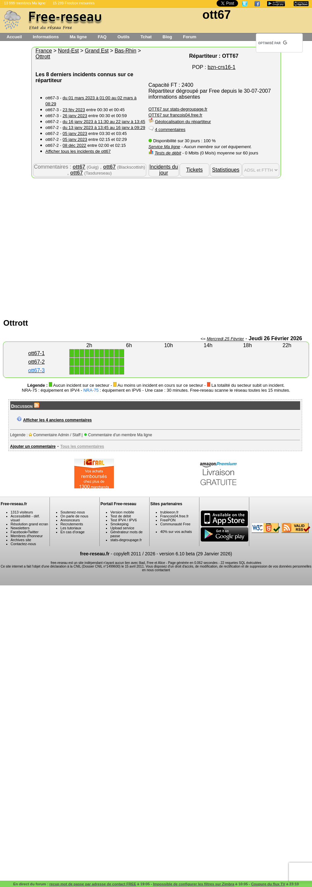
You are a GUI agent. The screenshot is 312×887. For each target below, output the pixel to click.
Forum (189, 36)
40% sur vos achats (176, 532)
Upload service (122, 528)
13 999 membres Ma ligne (25, 3)
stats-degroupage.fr (126, 540)
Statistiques (225, 170)
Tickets (194, 170)
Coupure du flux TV (268, 884)
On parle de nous (74, 516)
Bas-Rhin (125, 50)
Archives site (21, 540)
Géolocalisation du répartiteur (183, 121)
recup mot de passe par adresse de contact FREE (92, 884)
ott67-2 (36, 362)
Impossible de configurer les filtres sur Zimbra (193, 884)
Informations (46, 36)
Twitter (33, 532)
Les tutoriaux (70, 528)
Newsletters (20, 528)
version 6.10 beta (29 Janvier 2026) (195, 553)
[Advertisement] (69, 247)
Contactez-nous (23, 544)
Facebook (18, 532)
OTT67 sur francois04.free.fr (175, 115)
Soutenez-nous (72, 512)
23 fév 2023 (74, 109)
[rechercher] (272, 43)
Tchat (146, 36)
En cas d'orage (72, 532)
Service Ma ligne (164, 146)
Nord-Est (68, 50)
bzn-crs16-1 (221, 67)
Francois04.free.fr (174, 516)
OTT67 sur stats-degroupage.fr (178, 109)
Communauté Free (175, 524)
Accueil (14, 36)
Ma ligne (78, 36)
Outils (124, 36)
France (44, 50)
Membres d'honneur (27, 536)
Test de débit (120, 516)
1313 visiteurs (22, 512)
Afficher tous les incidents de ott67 (78, 151)
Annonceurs (70, 520)
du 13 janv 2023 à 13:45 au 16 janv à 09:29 (104, 127)
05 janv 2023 (75, 133)
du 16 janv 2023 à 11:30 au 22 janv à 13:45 (104, 121)
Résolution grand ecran (29, 524)
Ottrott (43, 56)
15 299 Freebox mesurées (74, 3)
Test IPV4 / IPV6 (123, 520)
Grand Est (97, 50)
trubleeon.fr (169, 512)
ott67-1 (36, 353)
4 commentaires (170, 129)
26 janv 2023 (75, 115)
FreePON (167, 520)
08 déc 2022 (75, 145)
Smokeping (119, 524)
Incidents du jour (164, 170)
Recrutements (71, 524)
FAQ (102, 36)
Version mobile (122, 512)
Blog (167, 36)
